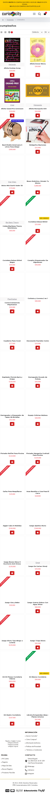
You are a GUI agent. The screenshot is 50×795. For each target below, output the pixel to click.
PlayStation (12, 299)
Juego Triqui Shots (37, 641)
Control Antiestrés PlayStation (12, 303)
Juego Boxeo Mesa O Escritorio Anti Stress (12, 563)
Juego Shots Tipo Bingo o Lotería (12, 641)
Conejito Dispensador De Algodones (38, 261)
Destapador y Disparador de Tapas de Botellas (12, 416)
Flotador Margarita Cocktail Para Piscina (37, 454)
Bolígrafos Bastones (37, 145)
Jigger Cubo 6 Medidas (12, 526)
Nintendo (12, 64)
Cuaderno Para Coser (12, 341)
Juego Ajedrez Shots (37, 526)
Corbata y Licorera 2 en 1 (38, 298)
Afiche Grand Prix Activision (12, 109)
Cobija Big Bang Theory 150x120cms (12, 227)
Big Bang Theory (12, 222)
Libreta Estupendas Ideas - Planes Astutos (38, 716)
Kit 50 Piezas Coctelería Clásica (12, 678)
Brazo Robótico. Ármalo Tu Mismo (38, 182)
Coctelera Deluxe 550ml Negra (12, 261)
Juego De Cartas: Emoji (37, 566)
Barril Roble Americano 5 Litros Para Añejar (12, 146)
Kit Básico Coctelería (37, 677)
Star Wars (12, 182)
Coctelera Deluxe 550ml (37, 222)
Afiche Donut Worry (38, 64)
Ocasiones (10, 20)
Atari (12, 105)
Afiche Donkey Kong (12, 68)
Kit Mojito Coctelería (12, 715)
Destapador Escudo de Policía (37, 378)
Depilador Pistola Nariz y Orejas (12, 378)
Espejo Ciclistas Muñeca (37, 415)
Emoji (38, 562)
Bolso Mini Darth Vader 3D (12, 185)
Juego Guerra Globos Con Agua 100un (37, 603)
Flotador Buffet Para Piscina (12, 453)
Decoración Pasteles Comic (38, 341)
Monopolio (38, 105)
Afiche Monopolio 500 (38, 109)
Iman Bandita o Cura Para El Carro (38, 492)
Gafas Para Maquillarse (12, 491)
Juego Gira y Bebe (12, 602)
